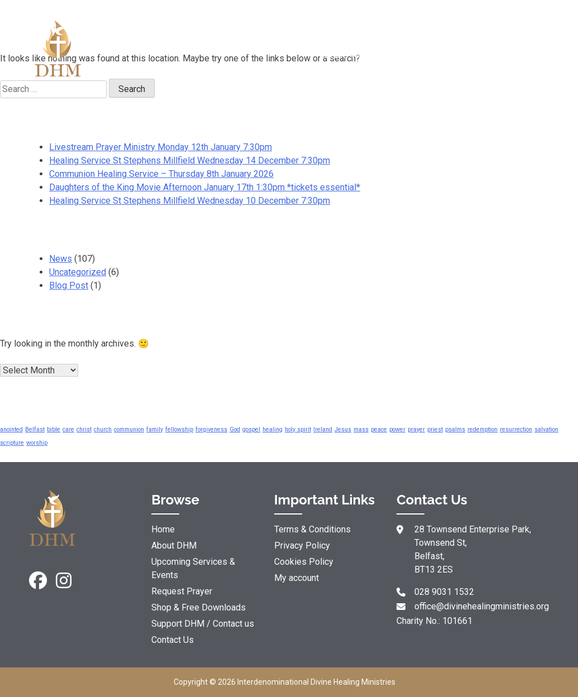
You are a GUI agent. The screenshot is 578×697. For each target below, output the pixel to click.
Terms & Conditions (312, 529)
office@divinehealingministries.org (481, 606)
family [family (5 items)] (154, 429)
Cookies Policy (303, 561)
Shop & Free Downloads (439, 48)
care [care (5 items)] (68, 429)
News (60, 258)
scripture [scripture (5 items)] (12, 442)
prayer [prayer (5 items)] (416, 429)
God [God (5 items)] (235, 429)
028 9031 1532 (444, 592)
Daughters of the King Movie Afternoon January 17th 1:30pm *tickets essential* (204, 187)
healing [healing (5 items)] (272, 429)
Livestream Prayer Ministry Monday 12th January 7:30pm (160, 147)
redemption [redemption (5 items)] (482, 429)
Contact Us (172, 639)
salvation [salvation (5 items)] (546, 429)
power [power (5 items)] (397, 429)
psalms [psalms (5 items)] (455, 429)
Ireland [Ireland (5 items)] (322, 429)
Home (163, 529)
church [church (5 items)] (103, 429)
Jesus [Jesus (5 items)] (343, 429)
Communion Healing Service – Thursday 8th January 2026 (161, 174)
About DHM (161, 48)
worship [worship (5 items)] (36, 442)
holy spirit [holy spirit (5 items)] (298, 429)
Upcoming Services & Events (193, 568)
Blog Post (68, 285)
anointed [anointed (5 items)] (11, 429)
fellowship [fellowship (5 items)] (179, 429)
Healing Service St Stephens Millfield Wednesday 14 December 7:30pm (189, 160)
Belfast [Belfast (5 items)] (35, 429)
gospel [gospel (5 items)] (251, 429)
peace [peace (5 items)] (379, 429)
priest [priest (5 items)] (435, 429)
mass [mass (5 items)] (361, 429)
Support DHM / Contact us (531, 48)
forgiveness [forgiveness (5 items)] (211, 429)
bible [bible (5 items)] (53, 429)
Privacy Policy (302, 545)
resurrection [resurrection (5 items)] (516, 429)
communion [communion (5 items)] (129, 429)
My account (296, 578)
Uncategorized (77, 272)
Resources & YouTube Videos (346, 48)
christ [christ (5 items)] (84, 429)
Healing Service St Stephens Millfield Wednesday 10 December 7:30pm (189, 200)
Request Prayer (254, 48)
